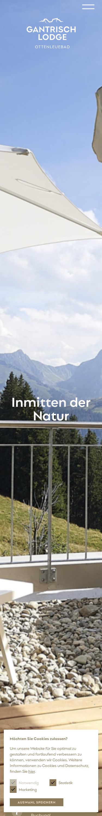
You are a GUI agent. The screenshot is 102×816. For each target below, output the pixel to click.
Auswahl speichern (36, 802)
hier (31, 771)
